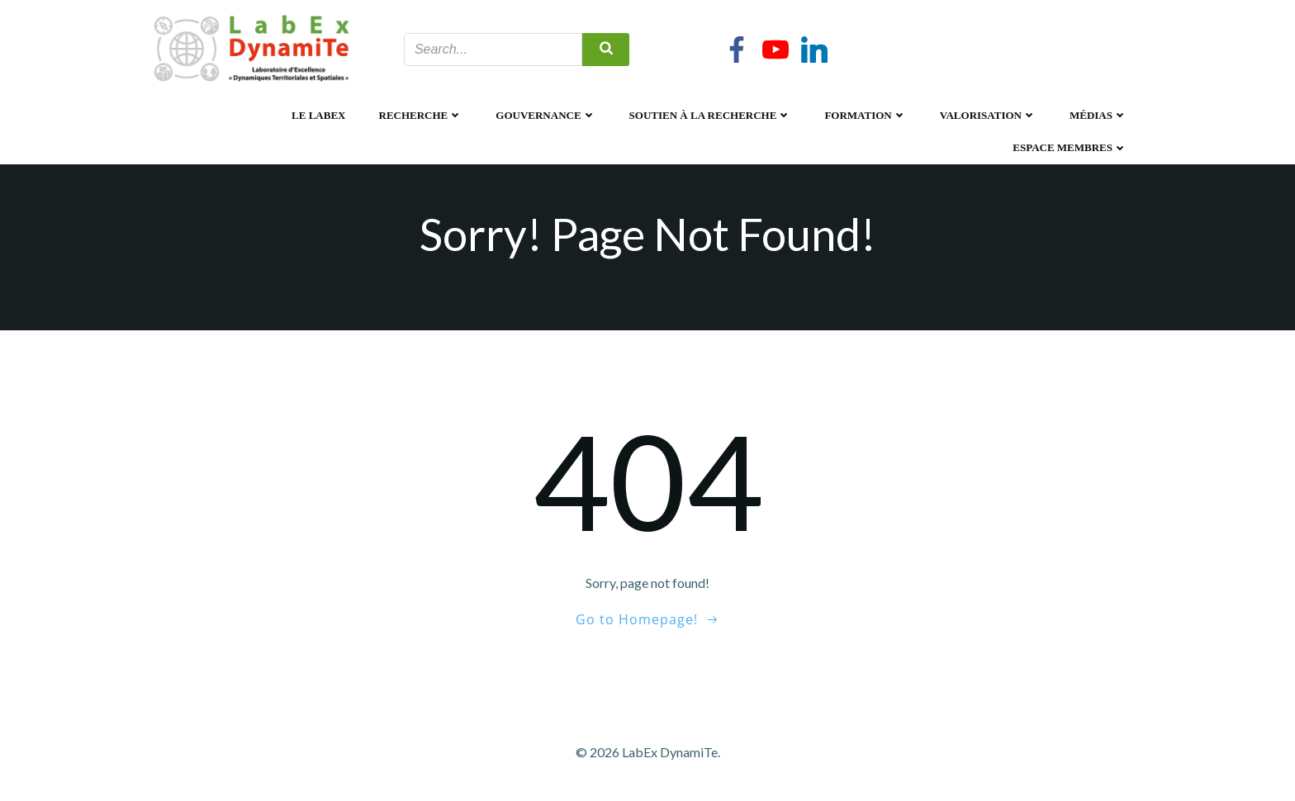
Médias (1098, 115)
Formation (865, 115)
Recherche (421, 115)
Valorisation (988, 115)
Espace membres (1070, 147)
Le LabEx (318, 115)
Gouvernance (545, 115)
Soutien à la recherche (710, 115)
